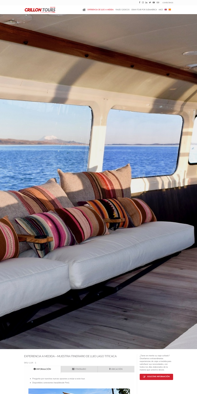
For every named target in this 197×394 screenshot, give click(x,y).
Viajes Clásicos (122, 10)
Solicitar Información (156, 377)
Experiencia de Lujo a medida (101, 10)
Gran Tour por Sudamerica (144, 10)
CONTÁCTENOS (167, 2)
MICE (161, 10)
